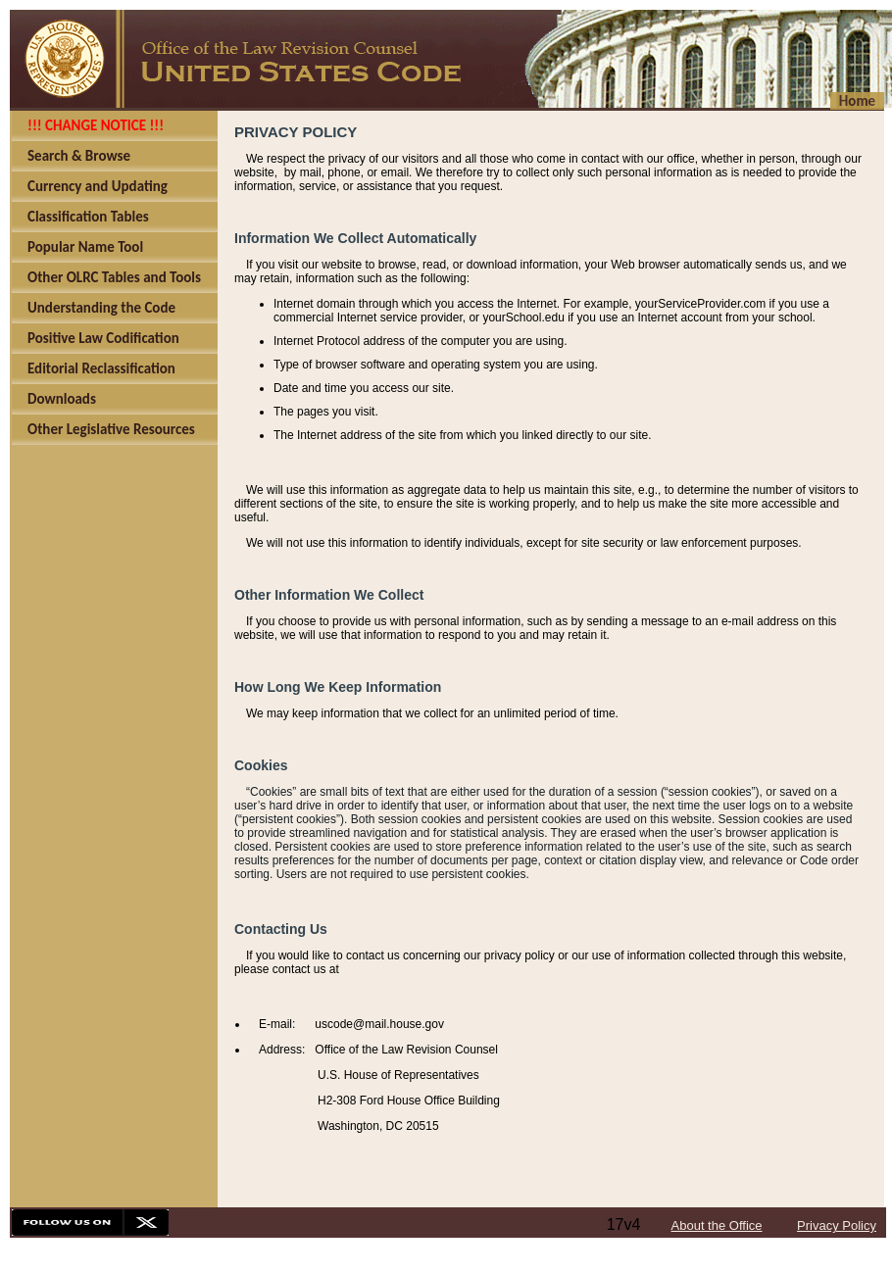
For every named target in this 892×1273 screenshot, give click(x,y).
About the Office (717, 1225)
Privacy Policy (836, 1225)
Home (857, 101)
